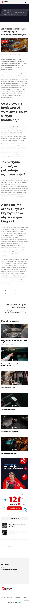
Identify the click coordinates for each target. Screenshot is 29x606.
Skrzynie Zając (15, 54)
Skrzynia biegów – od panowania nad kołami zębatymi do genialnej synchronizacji (13, 312)
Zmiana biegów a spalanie (9, 453)
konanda (7, 390)
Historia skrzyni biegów (8, 409)
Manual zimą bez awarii (8, 387)
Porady (4, 41)
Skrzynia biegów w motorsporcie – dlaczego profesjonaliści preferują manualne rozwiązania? (16, 306)
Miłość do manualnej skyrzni (9, 431)
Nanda (19, 602)
